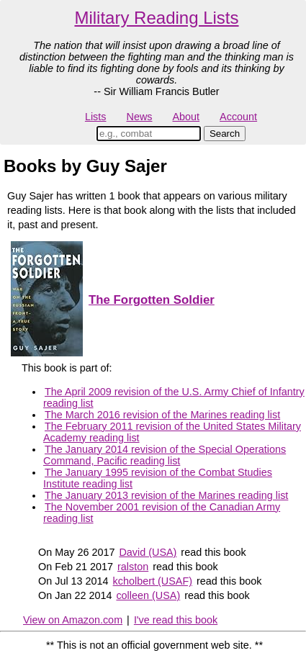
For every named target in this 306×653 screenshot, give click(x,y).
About (185, 116)
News (140, 116)
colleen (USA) (148, 595)
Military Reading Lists (156, 17)
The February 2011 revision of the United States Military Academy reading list (172, 431)
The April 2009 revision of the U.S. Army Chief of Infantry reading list (174, 397)
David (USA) (147, 552)
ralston (132, 566)
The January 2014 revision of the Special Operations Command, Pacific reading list (164, 455)
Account (238, 116)
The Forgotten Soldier (152, 300)
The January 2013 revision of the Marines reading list (166, 495)
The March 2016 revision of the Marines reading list (162, 414)
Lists (96, 116)
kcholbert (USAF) (152, 581)
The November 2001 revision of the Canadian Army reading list (161, 512)
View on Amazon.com (72, 620)
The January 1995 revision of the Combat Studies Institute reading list (157, 478)
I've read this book (175, 620)
